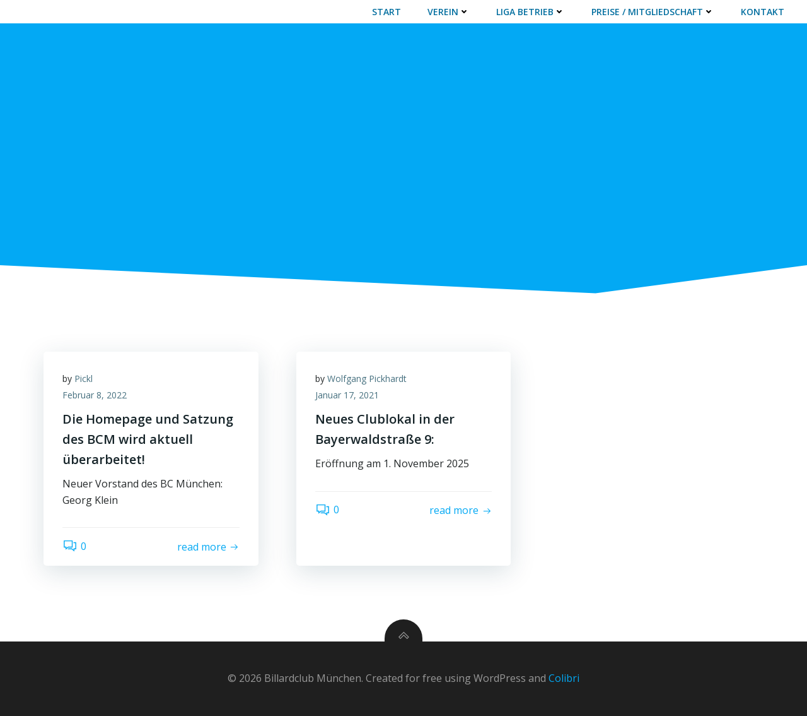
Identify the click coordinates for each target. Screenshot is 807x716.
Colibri (564, 678)
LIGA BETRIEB (530, 12)
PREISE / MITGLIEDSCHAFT (652, 12)
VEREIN (448, 12)
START (386, 12)
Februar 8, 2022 (94, 395)
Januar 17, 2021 (347, 395)
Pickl (83, 379)
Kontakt (762, 12)
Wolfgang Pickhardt (367, 379)
